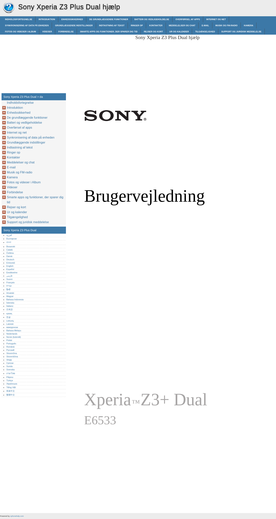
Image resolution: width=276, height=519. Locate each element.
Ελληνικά (10, 263)
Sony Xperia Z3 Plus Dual (8, 7)
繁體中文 (10, 395)
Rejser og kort (153, 31)
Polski (9, 340)
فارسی (9, 276)
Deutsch (10, 259)
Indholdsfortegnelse (18, 19)
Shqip (9, 360)
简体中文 (10, 391)
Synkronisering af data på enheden (27, 25)
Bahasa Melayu (13, 330)
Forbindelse (66, 31)
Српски (9, 363)
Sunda (9, 366)
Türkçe (9, 380)
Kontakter (155, 25)
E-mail (205, 25)
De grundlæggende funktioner (108, 19)
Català (9, 250)
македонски (12, 327)
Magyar (9, 296)
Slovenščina (12, 356)
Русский (10, 350)
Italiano (9, 306)
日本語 (9, 309)
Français (10, 282)
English (9, 266)
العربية (9, 235)
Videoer (47, 31)
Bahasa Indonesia (15, 299)
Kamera (248, 25)
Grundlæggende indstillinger (74, 25)
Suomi (9, 279)
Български (11, 238)
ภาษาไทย (10, 373)
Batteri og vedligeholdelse (151, 19)
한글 (8, 317)
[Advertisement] (100, 61)
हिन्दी (8, 289)
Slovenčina (11, 353)
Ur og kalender (179, 31)
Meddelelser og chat (182, 25)
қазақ (9, 313)
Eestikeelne (11, 272)
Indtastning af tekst (112, 25)
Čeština (10, 253)
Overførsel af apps (188, 19)
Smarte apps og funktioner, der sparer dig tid (108, 31)
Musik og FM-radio (226, 25)
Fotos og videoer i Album (20, 31)
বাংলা (8, 242)
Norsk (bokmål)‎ (13, 337)
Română (10, 347)
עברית (9, 286)
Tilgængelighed (205, 31)
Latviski (9, 324)
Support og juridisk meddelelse (241, 31)
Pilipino (9, 377)
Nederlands (11, 334)
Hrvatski (10, 293)
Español (10, 269)
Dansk (9, 256)
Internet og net (216, 19)
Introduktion (47, 19)
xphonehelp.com (17, 516)
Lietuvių (10, 321)
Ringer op (137, 25)
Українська (11, 384)
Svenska (10, 369)
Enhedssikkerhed (72, 19)
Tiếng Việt (11, 387)
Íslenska (10, 303)
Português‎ (11, 343)
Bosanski (10, 246)
